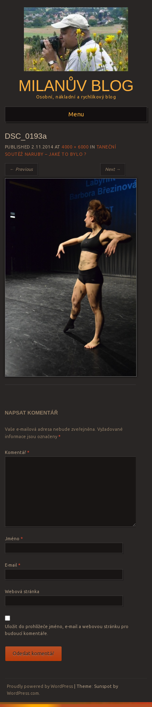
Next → (112, 169)
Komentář (17, 452)
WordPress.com (23, 693)
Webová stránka (22, 591)
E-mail (12, 565)
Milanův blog (75, 85)
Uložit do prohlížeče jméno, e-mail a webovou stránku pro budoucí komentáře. (66, 630)
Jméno (14, 538)
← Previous (21, 169)
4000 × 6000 (75, 146)
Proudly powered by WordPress (40, 686)
